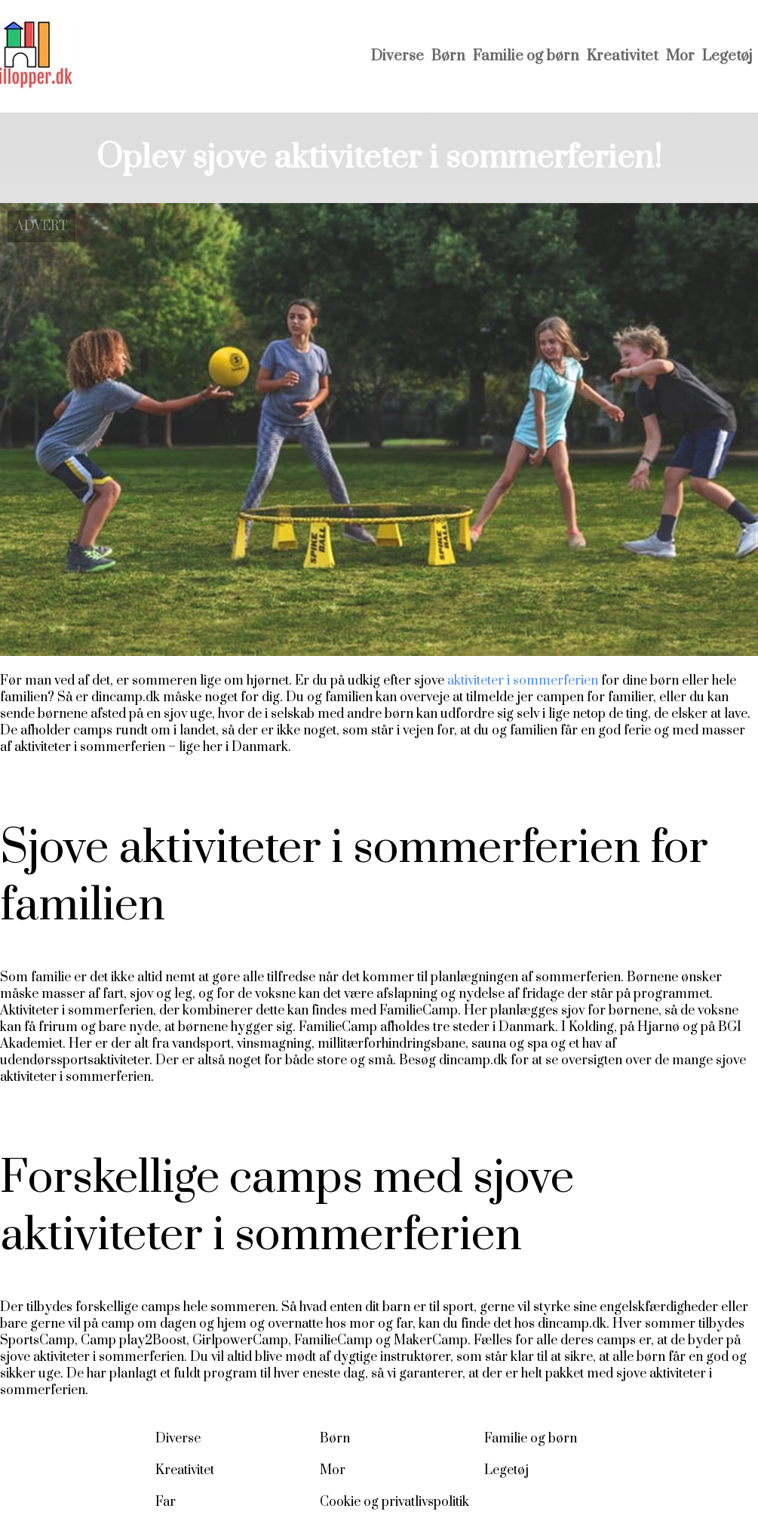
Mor (680, 56)
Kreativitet (622, 56)
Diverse (397, 56)
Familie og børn (526, 56)
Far (165, 1502)
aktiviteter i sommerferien (522, 681)
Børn (448, 56)
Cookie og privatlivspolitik (394, 1502)
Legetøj (727, 56)
